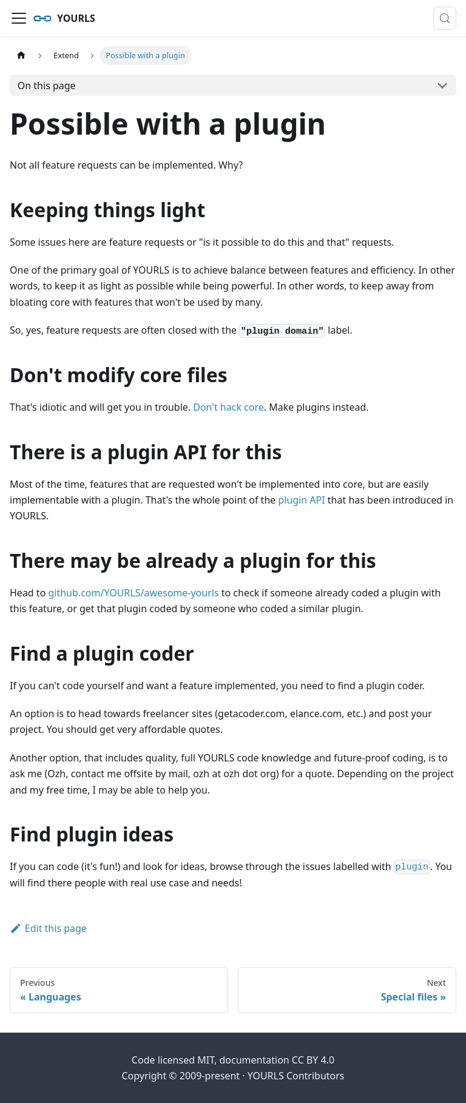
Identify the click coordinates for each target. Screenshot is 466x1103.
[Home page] (21, 55)
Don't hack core (228, 407)
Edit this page (48, 928)
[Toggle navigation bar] (19, 18)
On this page (47, 85)
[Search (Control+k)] (444, 18)
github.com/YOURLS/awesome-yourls (133, 592)
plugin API (301, 500)
